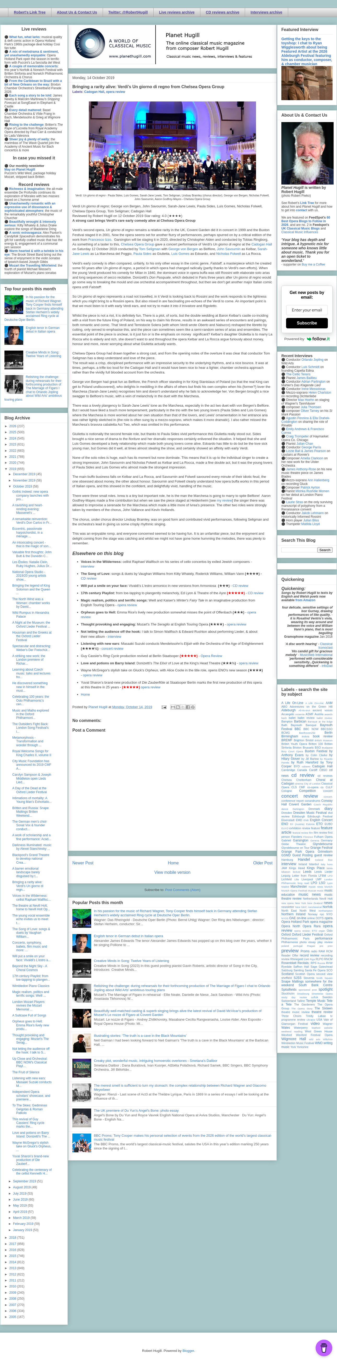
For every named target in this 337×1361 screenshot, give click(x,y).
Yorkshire (303, 1047)
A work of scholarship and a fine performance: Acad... (31, 837)
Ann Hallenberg (318, 480)
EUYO (284, 828)
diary (328, 808)
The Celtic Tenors (298, 374)
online (311, 918)
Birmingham (289, 736)
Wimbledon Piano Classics (30, 986)
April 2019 (20, 1212)
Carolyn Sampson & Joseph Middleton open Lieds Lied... (31, 778)
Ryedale (286, 966)
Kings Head (297, 868)
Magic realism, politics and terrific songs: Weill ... (30, 993)
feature (315, 828)
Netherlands (310, 898)
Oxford (286, 934)
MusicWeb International (316, 655)
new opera (287, 903)
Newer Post (83, 863)
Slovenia (309, 977)
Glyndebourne (323, 844)
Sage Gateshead (322, 966)
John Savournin (228, 249)
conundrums (312, 800)
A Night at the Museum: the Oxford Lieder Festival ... (31, 624)
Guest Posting (302, 855)
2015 (13, 1256)
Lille (296, 879)
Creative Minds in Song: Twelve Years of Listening (131, 961)
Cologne (286, 790)
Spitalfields (289, 989)
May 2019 (20, 1205)
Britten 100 (316, 743)
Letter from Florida (304, 875)
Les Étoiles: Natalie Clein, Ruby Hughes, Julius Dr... (31, 564)
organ (322, 930)
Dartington (298, 809)
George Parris (311, 447)
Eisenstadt (287, 820)
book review (323, 736)
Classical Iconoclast (325, 645)
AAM (329, 703)
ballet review (306, 717)
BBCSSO (327, 729)
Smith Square (324, 978)
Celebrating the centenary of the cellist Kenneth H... (32, 1171)
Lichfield (286, 879)
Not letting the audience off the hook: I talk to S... (31, 1050)
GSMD (286, 855)
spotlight (325, 989)
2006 (13, 1311)
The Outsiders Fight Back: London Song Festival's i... (30, 727)
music (320, 890)
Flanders (296, 836)
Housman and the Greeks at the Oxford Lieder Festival (31, 636)
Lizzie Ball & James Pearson (306, 451)
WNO (319, 1043)
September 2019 (25, 1181)
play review (325, 942)
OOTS (320, 918)
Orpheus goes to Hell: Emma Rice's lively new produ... (30, 1025)
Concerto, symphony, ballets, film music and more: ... (29, 946)
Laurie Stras (294, 502)
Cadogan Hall (94, 92)
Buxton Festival (316, 751)
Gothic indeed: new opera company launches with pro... (30, 495)
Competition (307, 791)
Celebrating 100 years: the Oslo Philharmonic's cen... (30, 700)
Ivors (330, 864)
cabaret (306, 766)
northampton (325, 910)
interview (87, 566)
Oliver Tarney (310, 411)
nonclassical (315, 907)
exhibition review (299, 828)
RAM (321, 951)
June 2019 (20, 1199)
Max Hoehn (306, 400)
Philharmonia (289, 942)
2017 (13, 1244)
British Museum (324, 740)
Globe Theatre (293, 844)
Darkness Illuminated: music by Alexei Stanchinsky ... (31, 847)
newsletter (287, 906)
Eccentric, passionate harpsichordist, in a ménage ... (27, 532)
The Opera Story (301, 1008)
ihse (330, 859)
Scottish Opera (305, 973)
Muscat (312, 890)
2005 (13, 1317)
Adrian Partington (313, 381)
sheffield (286, 977)
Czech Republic (323, 804)
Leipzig (285, 875)
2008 (13, 1298)
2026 (13, 426)
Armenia (300, 714)
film (311, 832)
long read (303, 883)
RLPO (319, 959)
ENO (284, 824)
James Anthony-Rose (301, 469)
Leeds (307, 872)
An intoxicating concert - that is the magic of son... (31, 544)
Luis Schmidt (310, 367)
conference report (292, 800)
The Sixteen (324, 1008)
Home (85, 694)
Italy (323, 864)
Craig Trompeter (297, 436)
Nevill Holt (326, 898)
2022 (13, 451)
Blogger (188, 1351)
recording (327, 955)
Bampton (287, 721)
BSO (318, 747)
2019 (13, 469)
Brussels (308, 747)
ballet (292, 717)
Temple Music (316, 1001)
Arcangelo (287, 714)
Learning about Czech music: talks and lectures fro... (31, 673)
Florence (308, 836)
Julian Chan (305, 443)
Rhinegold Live (299, 959)
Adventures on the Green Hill (311, 706)
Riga (312, 959)
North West (308, 910)
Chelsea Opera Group (137, 244)
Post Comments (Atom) (182, 890)
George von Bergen (183, 249)
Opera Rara (312, 926)
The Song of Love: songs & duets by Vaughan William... (31, 932)
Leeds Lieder (323, 871)
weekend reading (291, 1031)
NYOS (284, 918)
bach (284, 717)
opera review (115, 92)
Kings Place (316, 868)
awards (328, 714)
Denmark (314, 808)
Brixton (297, 747)
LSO (322, 883)
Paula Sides (142, 254)
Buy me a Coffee (313, 264)
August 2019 (22, 1187)
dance (284, 809)
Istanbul (314, 864)
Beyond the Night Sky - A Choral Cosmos (29, 968)
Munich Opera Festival (294, 890)
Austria (319, 714)
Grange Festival (321, 848)
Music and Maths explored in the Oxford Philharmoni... (30, 714)
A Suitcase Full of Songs (29, 1015)
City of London (312, 783)
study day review (294, 997)
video (315, 1023)
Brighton (299, 740)
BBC (298, 729)
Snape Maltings (292, 981)
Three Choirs (291, 1015)
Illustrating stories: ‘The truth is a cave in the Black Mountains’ (140, 1036)
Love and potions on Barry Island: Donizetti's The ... (31, 1134)
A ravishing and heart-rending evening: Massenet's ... (27, 509)
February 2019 (23, 1224)
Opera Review (211, 656)
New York (300, 903)
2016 (13, 1250)
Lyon (330, 883)
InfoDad (327, 666)
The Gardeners (304, 1004)
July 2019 (20, 1193)
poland (285, 945)
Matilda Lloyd (310, 524)
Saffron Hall (301, 966)
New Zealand (315, 903)
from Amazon (305, 600)
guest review (323, 855)
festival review (301, 832)
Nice (297, 907)
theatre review (322, 1012)
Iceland (319, 859)
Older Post (262, 863)
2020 (13, 463)
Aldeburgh (288, 710)
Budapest (327, 747)
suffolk (314, 997)
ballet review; (325, 717)
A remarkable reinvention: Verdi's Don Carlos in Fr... (32, 521)
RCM (329, 951)
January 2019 (23, 1230)
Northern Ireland (293, 914)
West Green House (319, 1031)
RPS (313, 963)
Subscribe (307, 323)
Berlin (328, 732)
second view (324, 973)
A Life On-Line (292, 703)
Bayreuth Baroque (303, 725)
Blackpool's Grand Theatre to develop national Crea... (30, 858)
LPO (314, 883)
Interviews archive (266, 12)
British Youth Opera (294, 743)
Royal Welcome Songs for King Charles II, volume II (31, 753)
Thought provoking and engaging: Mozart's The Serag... (30, 1039)
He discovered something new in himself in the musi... (30, 686)
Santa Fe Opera (315, 970)
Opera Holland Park (295, 922)
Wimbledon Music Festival (297, 1043)
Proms (305, 951)
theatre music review (295, 1012)
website (328, 1027)
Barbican (300, 721)
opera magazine (321, 922)
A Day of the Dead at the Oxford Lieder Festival (29, 790)
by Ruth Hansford (304, 762)
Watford (316, 1027)
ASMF (309, 714)
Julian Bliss (311, 520)
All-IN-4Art (304, 710)
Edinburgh (298, 816)
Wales (285, 1027)
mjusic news (316, 886)
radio (314, 951)
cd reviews (325, 775)
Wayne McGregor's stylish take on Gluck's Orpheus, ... (31, 1146)
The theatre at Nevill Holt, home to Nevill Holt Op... (31, 907)
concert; (328, 796)
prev (330, 945)
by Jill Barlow (310, 758)
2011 (13, 1280)
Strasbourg (303, 993)
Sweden (327, 997)
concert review (113, 649)
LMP (318, 879)
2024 (13, 438)
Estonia (310, 824)
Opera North (290, 926)
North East (289, 910)
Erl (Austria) (297, 824)
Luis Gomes (180, 254)
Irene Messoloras (313, 389)
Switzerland (288, 1000)
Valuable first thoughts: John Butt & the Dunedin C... (32, 554)
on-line (301, 918)
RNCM (328, 959)
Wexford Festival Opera (314, 1035)
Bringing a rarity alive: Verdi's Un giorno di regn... (27, 886)
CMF (302, 787)
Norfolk (328, 907)
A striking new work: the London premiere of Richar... (28, 659)
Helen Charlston (320, 392)
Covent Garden (300, 804)
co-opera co (315, 787)
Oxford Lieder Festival (307, 934)
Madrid (285, 886)
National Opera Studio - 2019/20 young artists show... (29, 575)
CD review (89, 578)
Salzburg (287, 970)
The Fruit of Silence (25, 1072)
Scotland (287, 974)
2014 (13, 1262)
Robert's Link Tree (30, 12)
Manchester (298, 886)
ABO (284, 706)
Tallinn (301, 1000)
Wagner (328, 1023)
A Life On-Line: (314, 703)
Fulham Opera (323, 836)
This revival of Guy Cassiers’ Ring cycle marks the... (28, 1123)
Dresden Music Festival (310, 813)
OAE (292, 918)
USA (319, 1019)
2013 (13, 1268)
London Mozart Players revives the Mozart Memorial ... (28, 1005)
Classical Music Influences (299, 232)
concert (328, 790)
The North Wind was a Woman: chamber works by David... (31, 603)
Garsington (301, 840)
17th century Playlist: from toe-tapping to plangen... (31, 977)
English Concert (321, 820)
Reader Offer (289, 955)
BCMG (285, 732)
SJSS (297, 978)
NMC (304, 907)
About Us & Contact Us (77, 12)
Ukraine (310, 1019)
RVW (329, 963)
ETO (319, 824)
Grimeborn (325, 851)
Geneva (314, 840)
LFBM (322, 875)
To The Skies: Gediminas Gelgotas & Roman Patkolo (29, 1109)
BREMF (286, 740)
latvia (330, 868)
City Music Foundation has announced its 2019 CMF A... (31, 764)
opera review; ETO (305, 930)
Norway (313, 914)
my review (224, 500)
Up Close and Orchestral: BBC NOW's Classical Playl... (30, 1062)
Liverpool (307, 879)
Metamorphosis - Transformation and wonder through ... (27, 741)
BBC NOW (311, 729)
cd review (302, 775)
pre (321, 945)
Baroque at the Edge (320, 721)
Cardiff (313, 770)
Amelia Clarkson (311, 458)
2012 (13, 1274)
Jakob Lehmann (312, 513)
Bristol (309, 740)
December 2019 (24, 474)
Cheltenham (303, 779)
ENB (306, 820)
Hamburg (287, 859)
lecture (296, 871)
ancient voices (323, 710)
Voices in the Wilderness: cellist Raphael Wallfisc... (31, 897)
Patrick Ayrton (310, 487)
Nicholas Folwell (228, 254)
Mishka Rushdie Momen (312, 491)
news (328, 903)
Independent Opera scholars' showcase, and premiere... (31, 1095)
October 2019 (23, 486)
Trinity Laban (316, 1015)
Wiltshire (328, 1039)
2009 (13, 1292)
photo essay (308, 942)
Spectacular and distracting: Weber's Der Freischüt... (31, 648)
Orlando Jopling (312, 360)
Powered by (307, 339)
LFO (330, 875)
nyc (322, 914)
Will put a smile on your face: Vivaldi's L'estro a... (31, 958)
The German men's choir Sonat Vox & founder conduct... (29, 825)
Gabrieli (286, 840)
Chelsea (286, 779)
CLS (294, 787)
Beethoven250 (307, 732)
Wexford (286, 1035)
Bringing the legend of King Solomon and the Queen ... (31, 589)
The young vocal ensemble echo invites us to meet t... (31, 919)
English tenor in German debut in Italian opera (128, 936)
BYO (297, 766)
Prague (311, 945)
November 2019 (24, 480)
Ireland (302, 864)
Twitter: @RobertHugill (128, 12)
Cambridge (288, 770)
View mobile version (172, 872)
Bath (284, 725)
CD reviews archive (222, 12)
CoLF (329, 787)
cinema (299, 783)
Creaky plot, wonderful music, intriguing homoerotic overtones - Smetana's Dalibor (155, 1061)
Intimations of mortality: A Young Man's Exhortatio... (32, 800)
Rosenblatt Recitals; (295, 963)
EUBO (328, 824)
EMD (299, 820)
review (285, 959)
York (293, 1047)
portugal (298, 945)
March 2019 (22, 1218)
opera (328, 918)
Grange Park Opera (297, 851)
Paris (306, 938)
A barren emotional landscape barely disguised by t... (26, 872)
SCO (330, 970)
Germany (327, 840)
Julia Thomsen (311, 407)
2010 (13, 1286)
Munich (328, 886)
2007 (13, 1305)
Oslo (330, 930)
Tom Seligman (149, 249)
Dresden (286, 812)
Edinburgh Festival (320, 816)
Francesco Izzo (99, 240)
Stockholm (287, 993)
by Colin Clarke (316, 755)
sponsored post (308, 989)
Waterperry (301, 1027)
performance (324, 938)
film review (320, 832)
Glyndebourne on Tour (295, 847)
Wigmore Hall (293, 1039)
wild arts (314, 1039)
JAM (284, 868)
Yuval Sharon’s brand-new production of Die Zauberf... (30, 1160)
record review (309, 955)
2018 (13, 1237)
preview (290, 950)
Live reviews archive (177, 12)
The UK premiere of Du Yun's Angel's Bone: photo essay (136, 1110)
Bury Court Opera (292, 751)
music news (309, 894)
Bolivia (305, 736)
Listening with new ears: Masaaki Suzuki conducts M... (31, 1082)
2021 (13, 457)
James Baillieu (307, 378)
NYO (330, 914)
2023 (13, 444)
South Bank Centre (316, 985)
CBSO (323, 770)
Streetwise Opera (322, 993)
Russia (321, 963)
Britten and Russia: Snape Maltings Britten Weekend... (30, 811)
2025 (13, 432)
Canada (302, 770)
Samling (299, 970)
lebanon (285, 871)
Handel (304, 859)
